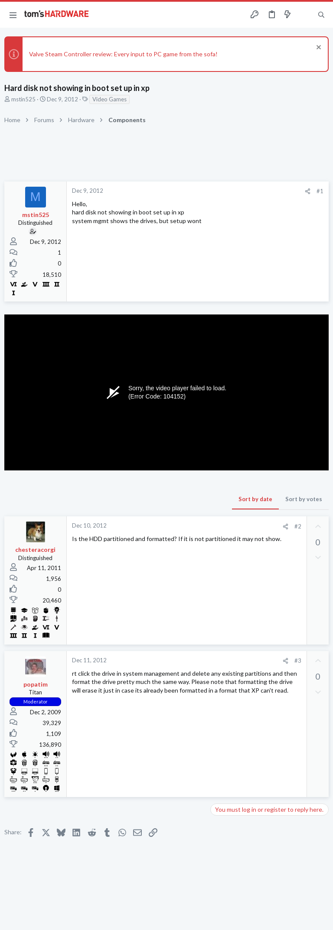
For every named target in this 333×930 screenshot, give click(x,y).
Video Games (109, 99)
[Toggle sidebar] (304, 14)
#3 (297, 660)
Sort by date (255, 499)
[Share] (307, 191)
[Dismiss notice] (317, 48)
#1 (320, 191)
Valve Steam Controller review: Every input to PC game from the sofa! (123, 54)
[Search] (321, 15)
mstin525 (23, 99)
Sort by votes (303, 499)
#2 (297, 526)
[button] (13, 14)
